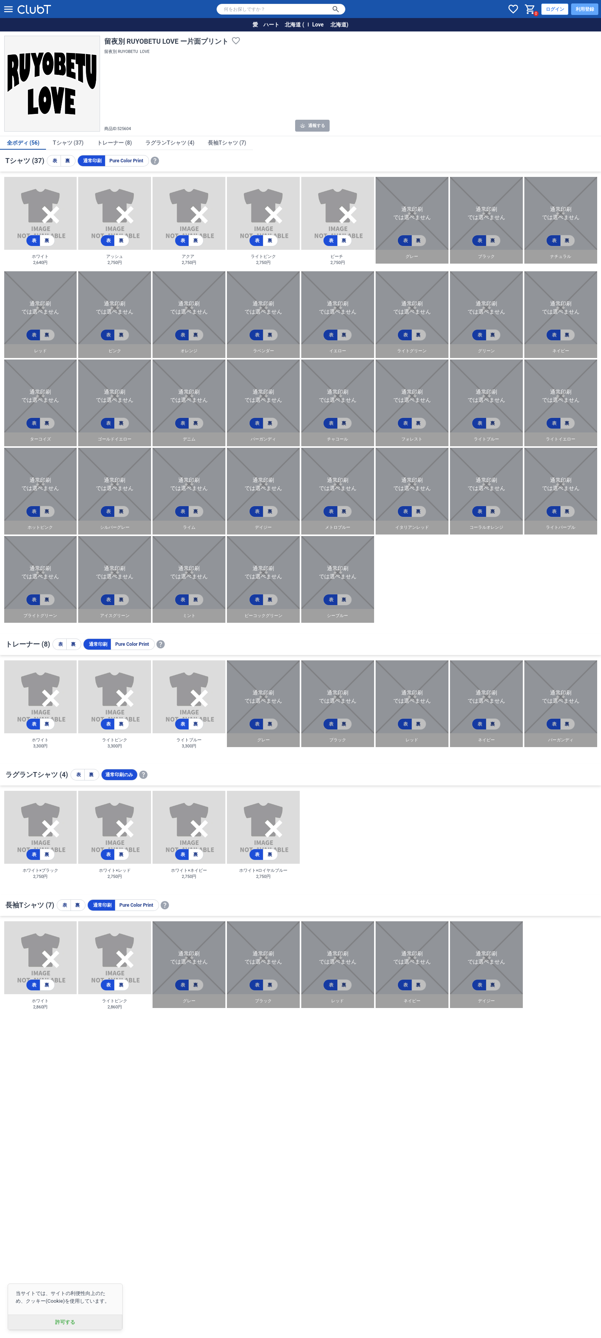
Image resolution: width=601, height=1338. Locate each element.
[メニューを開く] (8, 9)
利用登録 (585, 9)
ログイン (555, 9)
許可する (65, 1322)
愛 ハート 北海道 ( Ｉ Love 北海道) (300, 24)
